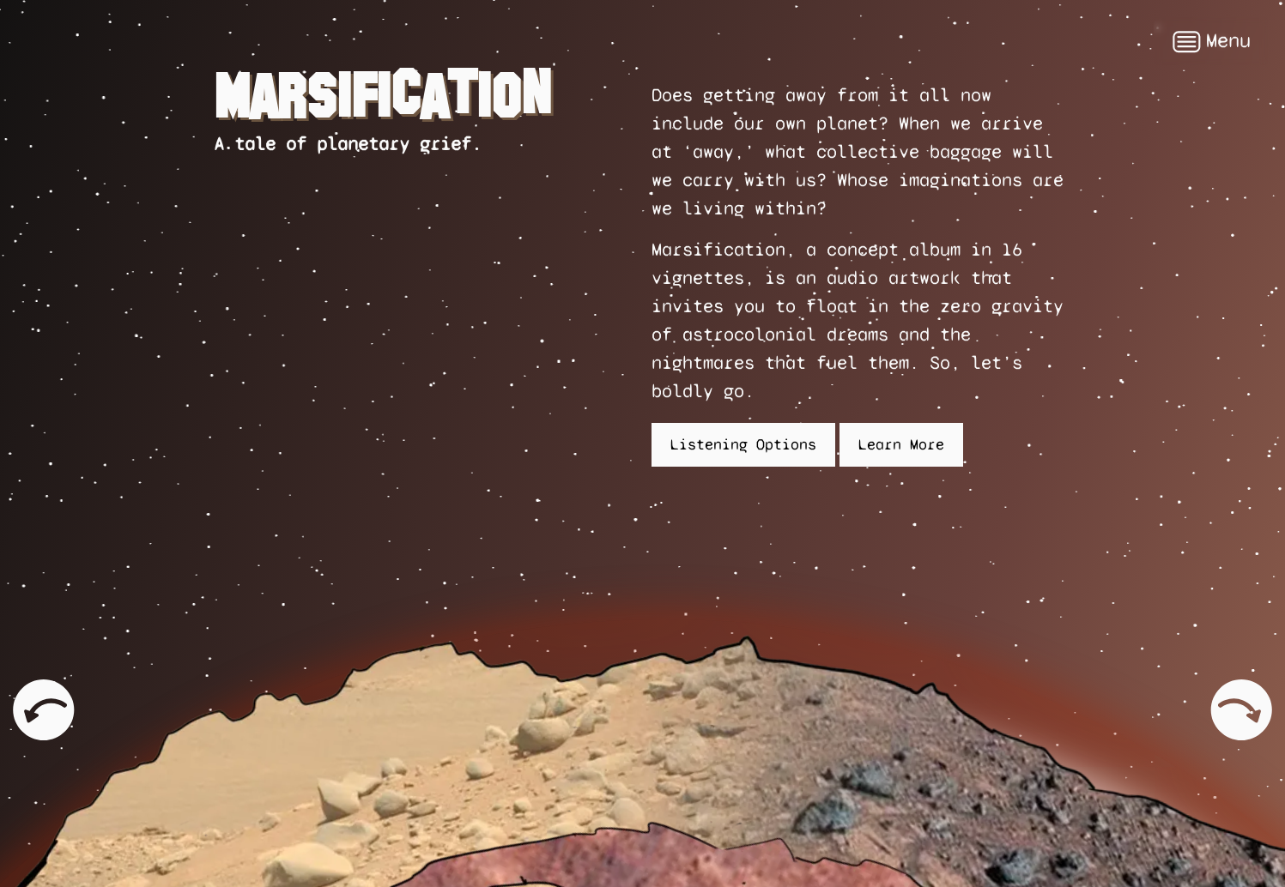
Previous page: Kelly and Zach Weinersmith (43, 709)
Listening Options (743, 444)
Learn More (901, 444)
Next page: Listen (1242, 688)
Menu (1211, 41)
